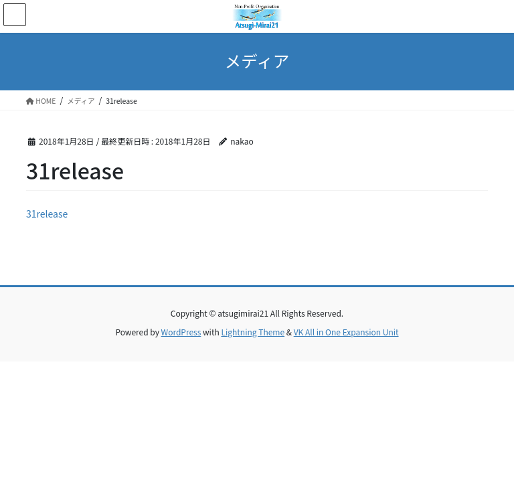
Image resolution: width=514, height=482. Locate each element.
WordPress (181, 331)
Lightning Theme (252, 331)
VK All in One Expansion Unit (346, 331)
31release (47, 213)
